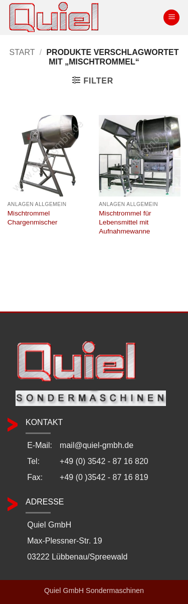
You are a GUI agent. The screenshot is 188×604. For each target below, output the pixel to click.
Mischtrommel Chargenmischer (33, 218)
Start (22, 52)
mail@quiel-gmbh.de (96, 445)
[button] (171, 18)
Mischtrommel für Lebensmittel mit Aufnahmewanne (125, 222)
